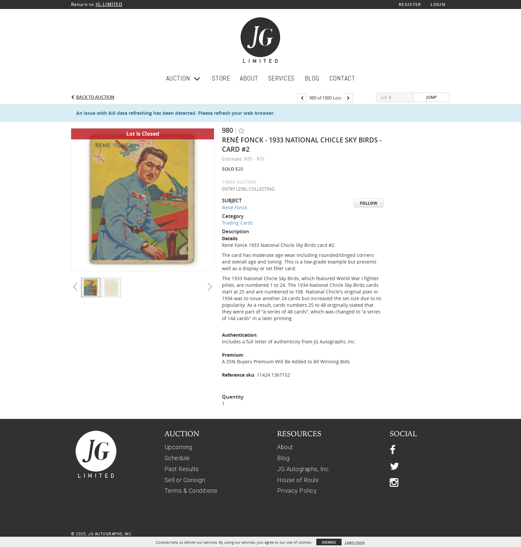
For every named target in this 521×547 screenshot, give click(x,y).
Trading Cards (237, 223)
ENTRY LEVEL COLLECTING (248, 189)
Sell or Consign (184, 479)
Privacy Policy (297, 490)
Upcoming (178, 447)
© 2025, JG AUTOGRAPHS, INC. (102, 534)
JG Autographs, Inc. (303, 468)
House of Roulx (298, 479)
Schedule (177, 458)
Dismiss (329, 542)
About (285, 447)
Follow (368, 203)
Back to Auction (95, 97)
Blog (283, 458)
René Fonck (234, 208)
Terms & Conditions (191, 490)
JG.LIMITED (109, 4)
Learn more (355, 542)
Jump (431, 97)
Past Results (181, 468)
